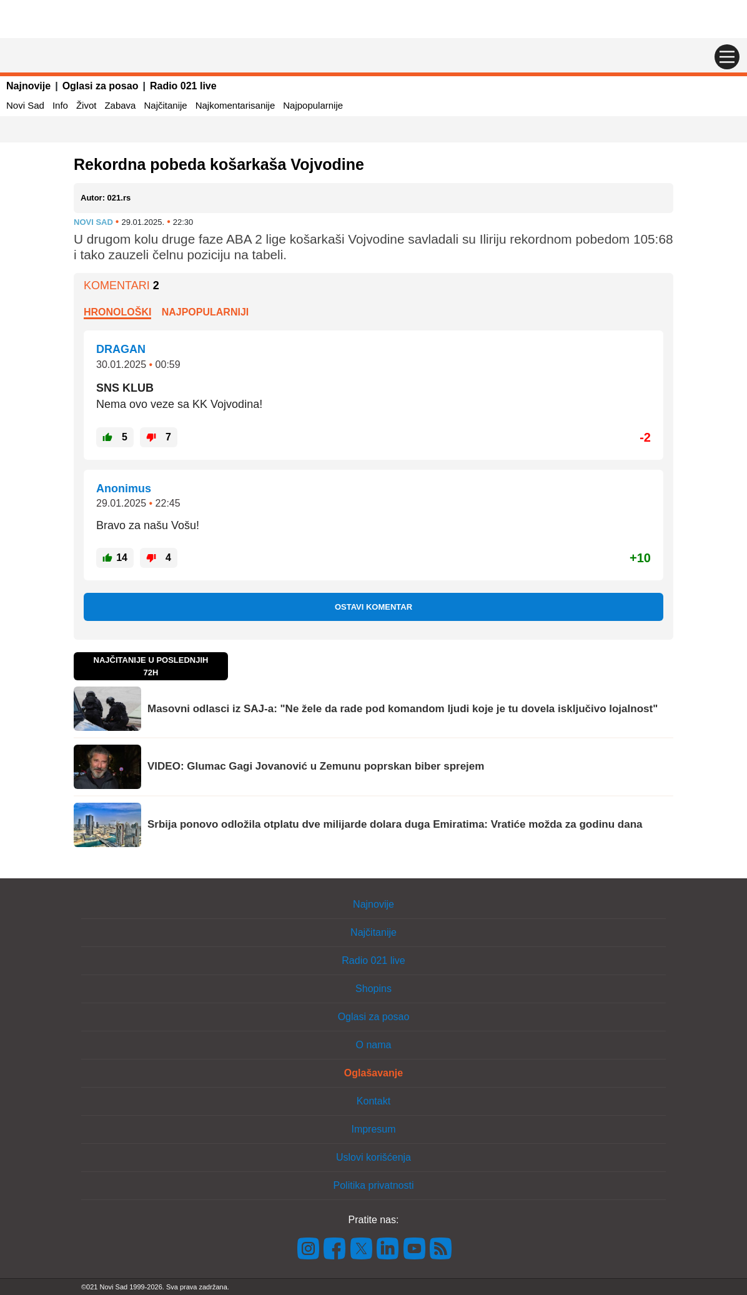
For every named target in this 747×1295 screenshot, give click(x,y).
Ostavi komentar (373, 607)
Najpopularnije (313, 105)
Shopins (373, 988)
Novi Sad (25, 105)
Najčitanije (165, 105)
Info (60, 105)
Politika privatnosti (374, 1185)
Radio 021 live (183, 86)
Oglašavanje (373, 1073)
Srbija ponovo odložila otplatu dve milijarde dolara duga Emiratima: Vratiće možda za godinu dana (395, 824)
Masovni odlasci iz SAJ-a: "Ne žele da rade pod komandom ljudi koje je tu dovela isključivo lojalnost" (402, 709)
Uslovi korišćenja (373, 1157)
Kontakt (373, 1101)
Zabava (120, 105)
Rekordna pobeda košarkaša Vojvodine (219, 164)
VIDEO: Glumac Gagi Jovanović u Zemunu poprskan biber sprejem (315, 766)
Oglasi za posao (100, 86)
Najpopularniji (205, 312)
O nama (374, 1044)
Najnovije (28, 86)
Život (86, 105)
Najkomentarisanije (235, 105)
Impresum (373, 1129)
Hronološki (117, 312)
